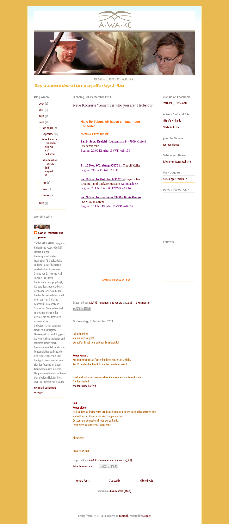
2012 (42, 116)
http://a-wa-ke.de (172, 120)
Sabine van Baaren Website (177, 161)
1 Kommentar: (143, 302)
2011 (42, 122)
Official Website (171, 127)
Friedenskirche (90, 146)
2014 (42, 103)
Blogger (146, 516)
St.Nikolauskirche (93, 202)
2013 (42, 110)
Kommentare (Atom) (120, 491)
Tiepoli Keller (131, 165)
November (48, 127)
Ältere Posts (146, 480)
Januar (46, 195)
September (49, 134)
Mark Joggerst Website (175, 179)
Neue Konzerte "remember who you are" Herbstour (113, 105)
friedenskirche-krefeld (84, 386)
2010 (42, 203)
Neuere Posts (83, 480)
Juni (45, 182)
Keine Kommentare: (83, 466)
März (45, 189)
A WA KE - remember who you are (50, 235)
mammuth (123, 516)
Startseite (115, 480)
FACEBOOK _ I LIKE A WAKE (175, 103)
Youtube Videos (171, 144)
